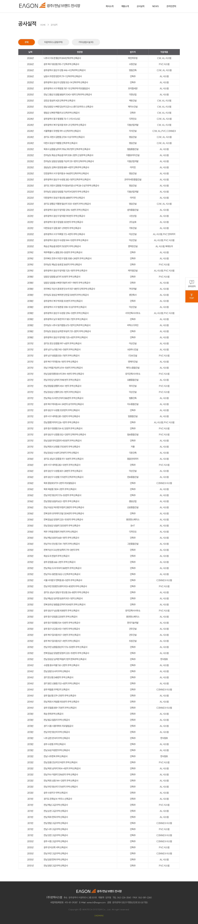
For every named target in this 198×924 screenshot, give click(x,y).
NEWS (155, 6)
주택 (26, 42)
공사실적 (140, 6)
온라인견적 (192, 284)
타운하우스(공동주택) (53, 42)
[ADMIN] (99, 915)
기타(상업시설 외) (85, 42)
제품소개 (125, 6)
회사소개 (109, 6)
